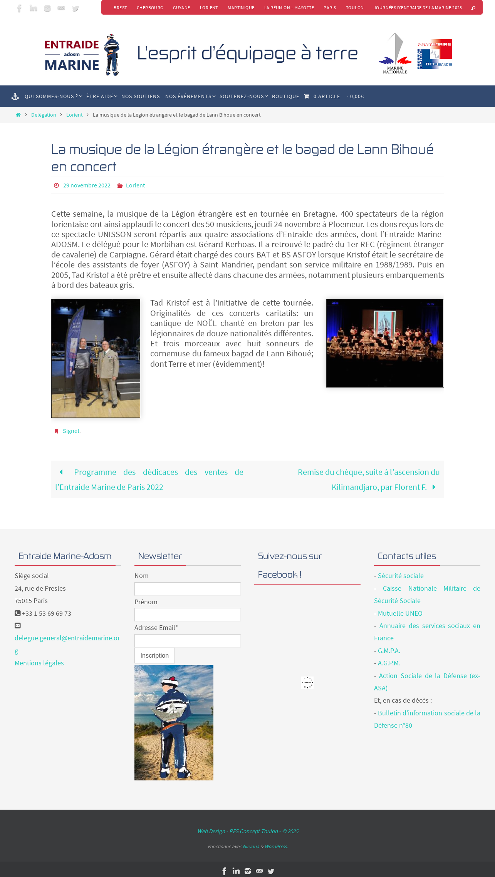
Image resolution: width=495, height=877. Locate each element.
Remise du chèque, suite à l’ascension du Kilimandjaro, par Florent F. (369, 475)
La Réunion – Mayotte (288, 7)
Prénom (146, 597)
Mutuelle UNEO (400, 609)
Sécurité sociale (401, 571)
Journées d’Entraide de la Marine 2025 (418, 7)
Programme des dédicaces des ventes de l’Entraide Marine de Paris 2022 (149, 475)
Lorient (208, 7)
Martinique (240, 7)
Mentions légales (39, 659)
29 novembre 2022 (87, 185)
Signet (71, 427)
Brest (118, 7)
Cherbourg (148, 7)
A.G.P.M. (389, 659)
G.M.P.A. (389, 646)
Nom (141, 571)
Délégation (43, 114)
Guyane (180, 7)
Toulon (354, 7)
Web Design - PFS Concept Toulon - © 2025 (247, 827)
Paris (329, 7)
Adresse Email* (156, 623)
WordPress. (276, 842)
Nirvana (251, 842)
